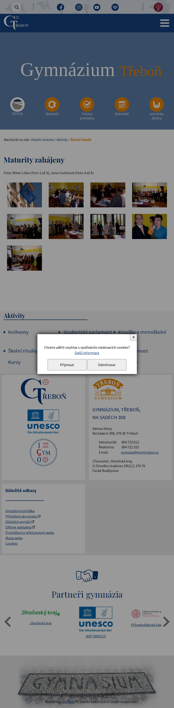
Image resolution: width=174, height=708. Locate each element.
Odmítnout (107, 364)
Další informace (87, 352)
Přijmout (67, 364)
